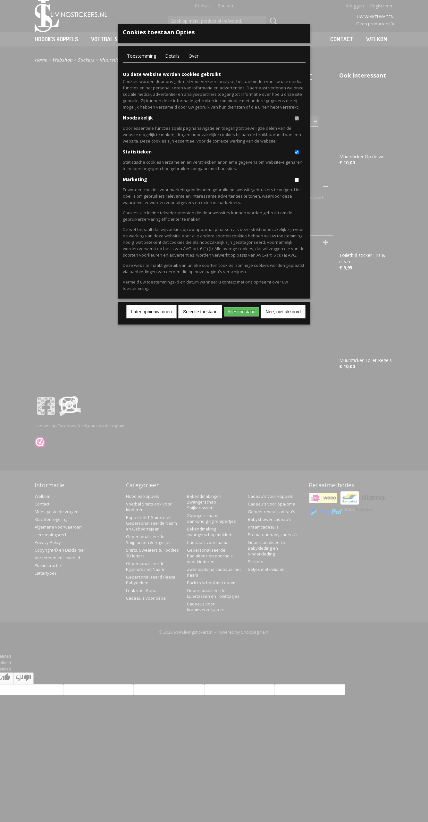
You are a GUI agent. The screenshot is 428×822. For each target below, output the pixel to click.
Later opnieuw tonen (151, 311)
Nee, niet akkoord (283, 311)
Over (193, 56)
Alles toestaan (241, 311)
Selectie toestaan (200, 311)
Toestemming (141, 56)
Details (172, 56)
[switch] (297, 118)
